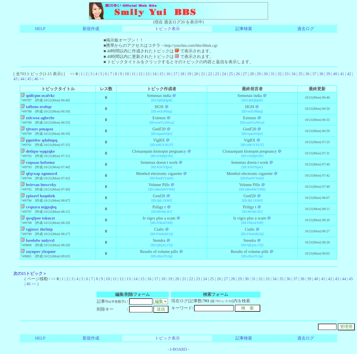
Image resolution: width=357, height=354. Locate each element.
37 (314, 74)
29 (259, 74)
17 (175, 74)
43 (15, 79)
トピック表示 (167, 28)
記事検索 (243, 28)
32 (280, 74)
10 (127, 74)
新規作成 (91, 28)
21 (203, 74)
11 (134, 74)
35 (300, 74)
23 (217, 74)
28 (252, 74)
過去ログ (305, 28)
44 (22, 79)
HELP (40, 28)
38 (321, 74)
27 (245, 74)
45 (29, 79)
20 (196, 74)
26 (238, 74)
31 (273, 74)
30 (266, 74)
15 (161, 74)
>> (41, 79)
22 (210, 74)
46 (36, 79)
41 (342, 74)
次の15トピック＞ (30, 273)
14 (154, 74)
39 (328, 74)
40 (335, 74)
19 (189, 74)
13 (147, 74)
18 (182, 74)
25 (231, 74)
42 (349, 74)
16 (168, 74)
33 (286, 74)
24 (224, 74)
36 (307, 74)
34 (293, 74)
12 (140, 74)
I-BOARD (178, 349)
